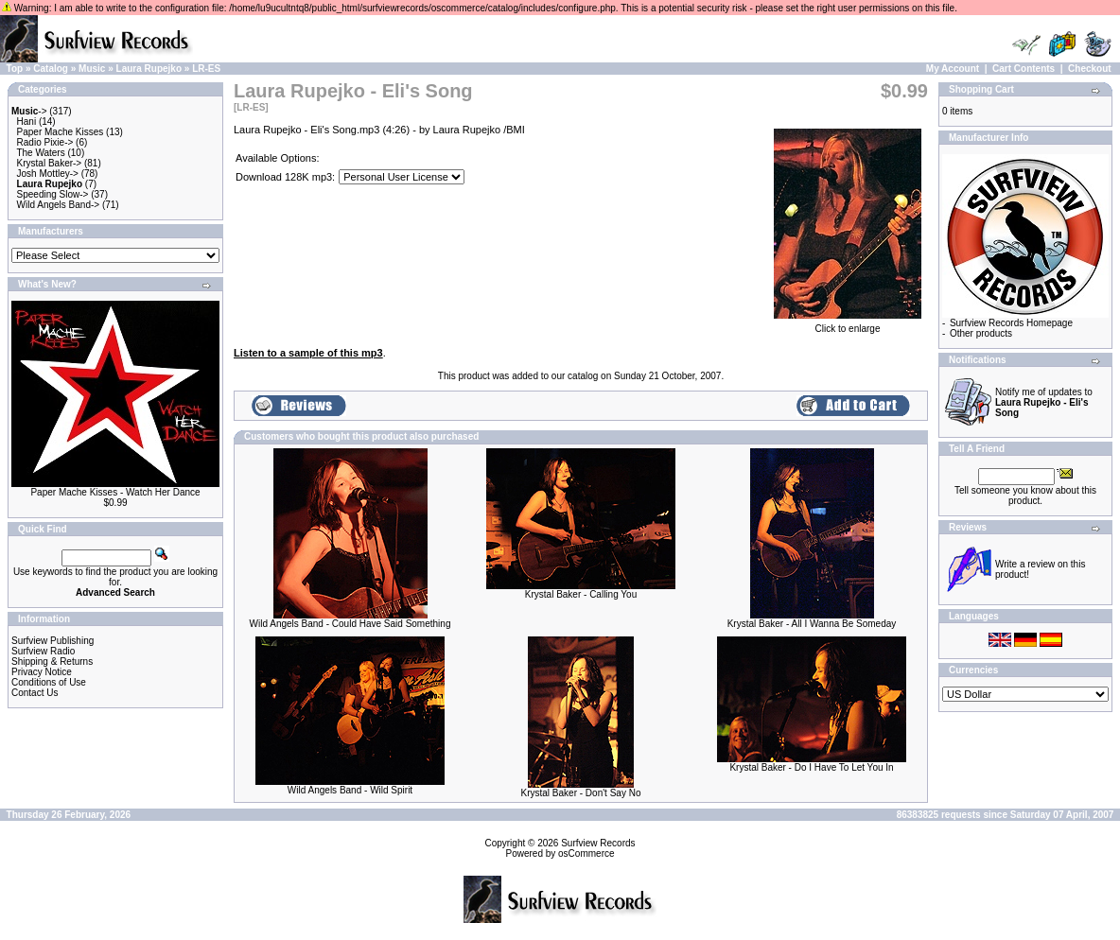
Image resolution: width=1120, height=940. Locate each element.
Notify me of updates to (1044, 402)
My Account (952, 68)
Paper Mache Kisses (60, 132)
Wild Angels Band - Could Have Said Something (350, 623)
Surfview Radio (43, 651)
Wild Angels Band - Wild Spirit (350, 790)
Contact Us (34, 693)
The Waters (40, 153)
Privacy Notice (41, 672)
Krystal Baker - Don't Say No (581, 793)
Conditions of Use (48, 682)
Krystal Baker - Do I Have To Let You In (811, 767)
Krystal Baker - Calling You (581, 594)
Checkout (1089, 68)
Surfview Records (598, 843)
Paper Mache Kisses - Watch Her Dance (115, 492)
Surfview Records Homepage (1011, 323)
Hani (27, 121)
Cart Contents (1023, 68)
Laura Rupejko (149, 68)
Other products (981, 333)
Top (15, 68)
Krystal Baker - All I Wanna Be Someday (812, 623)
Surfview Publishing (52, 640)
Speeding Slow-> (53, 194)
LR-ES (206, 68)
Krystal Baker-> (49, 163)
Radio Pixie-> (45, 142)
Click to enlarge (847, 324)
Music (92, 68)
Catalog (50, 68)
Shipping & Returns (52, 661)
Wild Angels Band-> (58, 205)
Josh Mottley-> (48, 173)
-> (29, 111)
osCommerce (586, 853)
